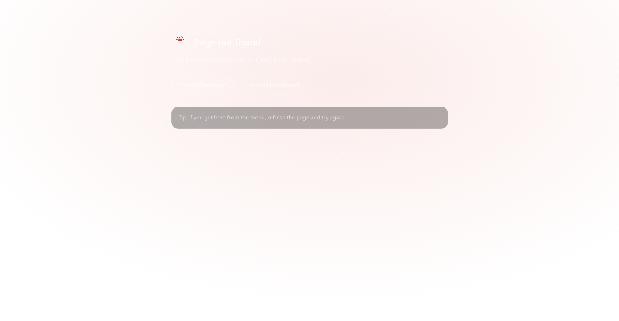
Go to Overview (203, 85)
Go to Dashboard (274, 85)
